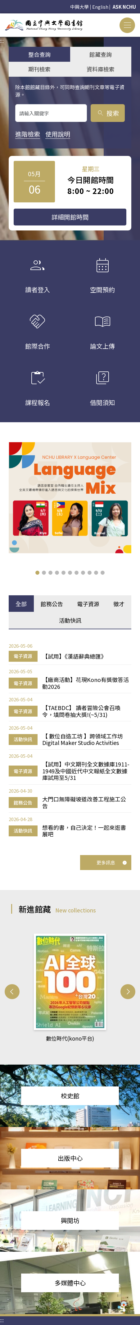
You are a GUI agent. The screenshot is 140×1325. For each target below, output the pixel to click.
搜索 (108, 113)
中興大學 (79, 6)
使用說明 (57, 133)
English (100, 6)
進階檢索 (27, 133)
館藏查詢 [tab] (100, 54)
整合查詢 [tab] (39, 54)
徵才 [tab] (118, 604)
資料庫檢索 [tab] (101, 69)
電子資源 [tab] (88, 604)
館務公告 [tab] (52, 604)
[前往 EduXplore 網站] (123, 1307)
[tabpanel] (70, 739)
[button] (37, 573)
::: (2, 17)
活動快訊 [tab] (70, 620)
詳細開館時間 (70, 216)
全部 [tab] (21, 604)
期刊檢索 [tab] (39, 69)
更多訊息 (112, 862)
